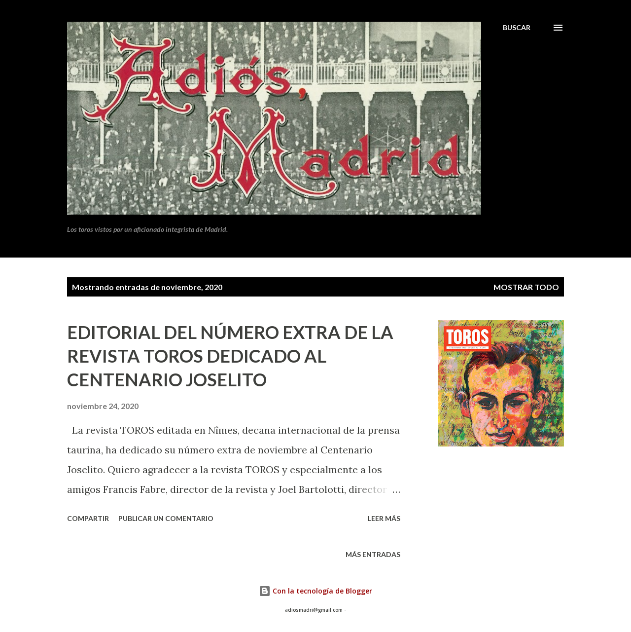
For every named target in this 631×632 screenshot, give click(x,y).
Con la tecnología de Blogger (315, 590)
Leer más (384, 518)
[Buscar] (516, 28)
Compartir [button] (88, 518)
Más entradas (373, 554)
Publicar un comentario (165, 518)
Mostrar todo (526, 287)
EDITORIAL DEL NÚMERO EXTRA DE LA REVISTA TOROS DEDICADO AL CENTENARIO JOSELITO (230, 355)
